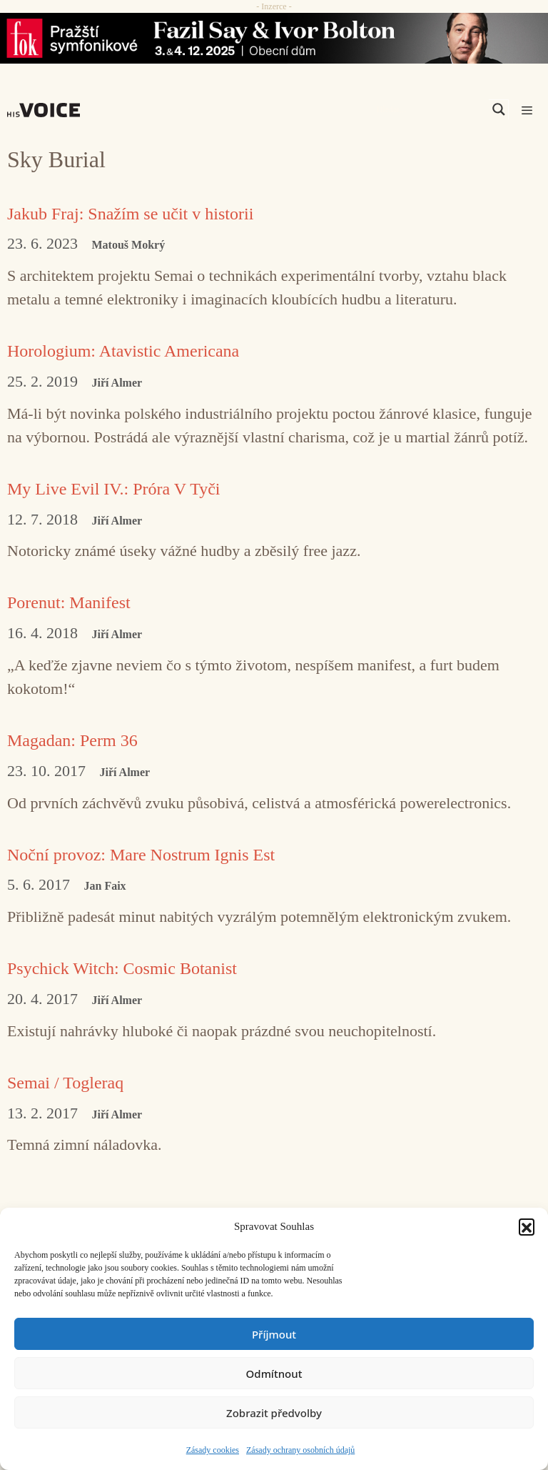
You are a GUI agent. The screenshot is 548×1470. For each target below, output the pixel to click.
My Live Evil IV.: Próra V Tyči (113, 489)
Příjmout (274, 1334)
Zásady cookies (212, 1450)
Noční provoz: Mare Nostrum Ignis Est (141, 854)
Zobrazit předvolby (274, 1413)
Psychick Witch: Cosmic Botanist (122, 968)
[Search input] (431, 109)
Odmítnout (274, 1373)
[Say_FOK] (274, 38)
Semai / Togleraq (65, 1082)
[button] (526, 1226)
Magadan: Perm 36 (72, 740)
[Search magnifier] (499, 109)
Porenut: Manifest (69, 602)
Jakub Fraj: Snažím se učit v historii (130, 213)
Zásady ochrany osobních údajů (300, 1450)
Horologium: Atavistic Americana (123, 351)
